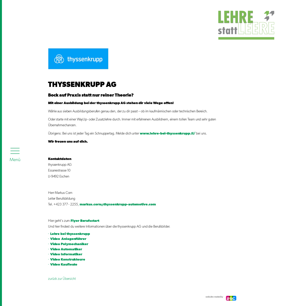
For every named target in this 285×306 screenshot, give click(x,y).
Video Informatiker (66, 254)
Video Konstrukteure (67, 259)
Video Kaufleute (63, 264)
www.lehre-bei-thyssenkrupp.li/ (167, 133)
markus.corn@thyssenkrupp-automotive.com (118, 204)
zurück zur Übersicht (62, 279)
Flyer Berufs (81, 221)
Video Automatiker (66, 249)
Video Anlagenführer (68, 239)
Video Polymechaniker (69, 244)
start (95, 221)
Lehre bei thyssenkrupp (70, 234)
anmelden (52, 297)
